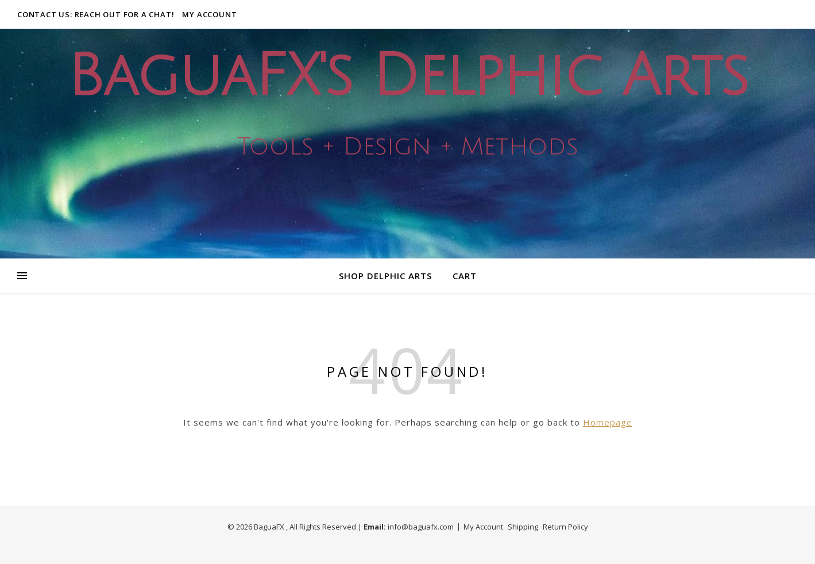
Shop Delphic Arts (385, 275)
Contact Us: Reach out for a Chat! (95, 14)
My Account (209, 14)
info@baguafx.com (421, 526)
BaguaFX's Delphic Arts (408, 76)
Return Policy (565, 526)
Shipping (523, 526)
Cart (465, 275)
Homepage (607, 422)
